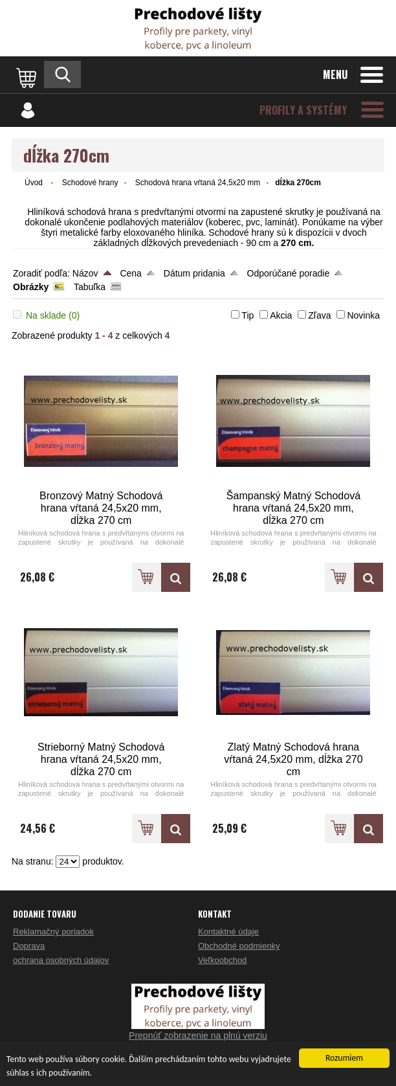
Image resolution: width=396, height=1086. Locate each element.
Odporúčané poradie (288, 273)
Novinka (363, 315)
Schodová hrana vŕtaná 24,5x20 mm (197, 182)
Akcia (281, 315)
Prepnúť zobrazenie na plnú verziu (198, 1035)
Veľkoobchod (222, 960)
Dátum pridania (194, 273)
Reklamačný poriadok (53, 931)
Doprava (29, 946)
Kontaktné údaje (228, 931)
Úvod (34, 182)
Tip (247, 315)
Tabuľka (89, 287)
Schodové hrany (90, 182)
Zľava (319, 315)
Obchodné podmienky (239, 946)
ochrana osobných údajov (61, 960)
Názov (85, 273)
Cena (130, 273)
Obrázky (31, 287)
